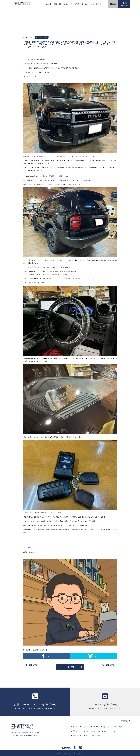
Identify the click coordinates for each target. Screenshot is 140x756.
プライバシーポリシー (93, 735)
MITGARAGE (67, 753)
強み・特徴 (57, 4)
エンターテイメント (97, 4)
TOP (39, 4)
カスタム (95, 727)
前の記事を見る (30, 665)
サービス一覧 (47, 4)
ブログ (77, 4)
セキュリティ (106, 727)
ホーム (75, 727)
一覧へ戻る (70, 667)
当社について (68, 4)
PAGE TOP (125, 721)
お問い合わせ (77, 735)
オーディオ (84, 727)
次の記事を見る (109, 665)
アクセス (85, 4)
